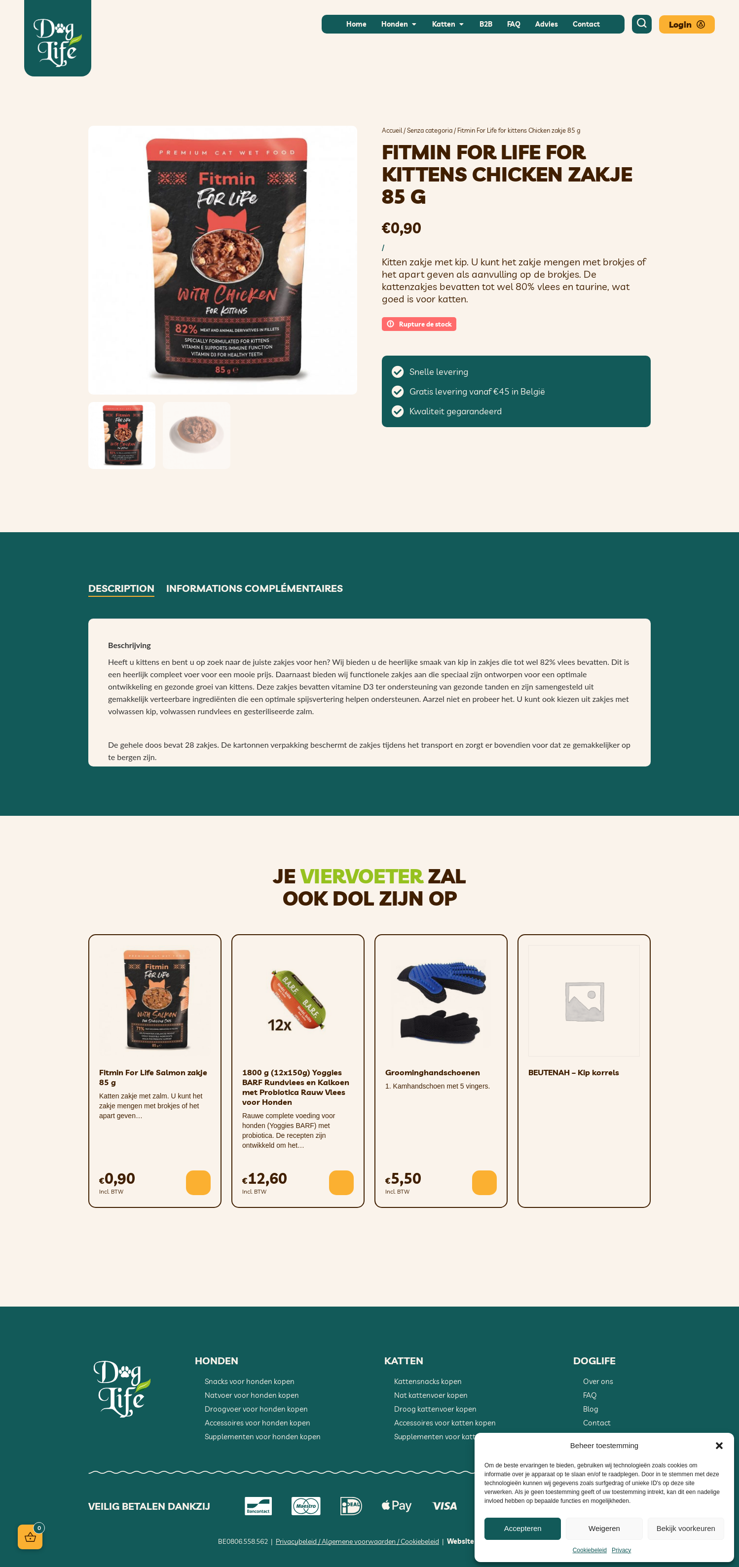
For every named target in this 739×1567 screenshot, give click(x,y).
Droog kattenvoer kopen (435, 1409)
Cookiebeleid (590, 1550)
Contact (597, 1422)
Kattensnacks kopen (428, 1381)
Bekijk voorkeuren (686, 1528)
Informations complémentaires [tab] (254, 588)
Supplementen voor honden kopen (263, 1436)
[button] (719, 1446)
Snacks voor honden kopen (250, 1381)
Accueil (392, 130)
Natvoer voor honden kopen (252, 1395)
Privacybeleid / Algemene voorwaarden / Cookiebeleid (357, 1541)
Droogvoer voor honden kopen (256, 1409)
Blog (590, 1409)
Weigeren (604, 1528)
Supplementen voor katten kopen (450, 1436)
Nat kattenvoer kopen (431, 1395)
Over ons (598, 1381)
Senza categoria (429, 130)
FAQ (590, 1395)
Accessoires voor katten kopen (445, 1422)
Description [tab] (121, 588)
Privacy (621, 1550)
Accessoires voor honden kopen (257, 1422)
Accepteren (523, 1528)
